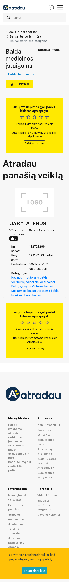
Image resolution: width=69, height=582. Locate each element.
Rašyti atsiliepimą (34, 143)
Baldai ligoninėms (21, 74)
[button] (60, 7)
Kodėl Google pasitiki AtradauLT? (47, 463)
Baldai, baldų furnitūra (25, 36)
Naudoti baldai (45, 282)
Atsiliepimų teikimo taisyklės (16, 529)
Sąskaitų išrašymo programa (44, 505)
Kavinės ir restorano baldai (29, 277)
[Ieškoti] (34, 17)
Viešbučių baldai (22, 282)
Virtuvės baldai (42, 286)
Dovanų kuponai (48, 514)
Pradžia (11, 31)
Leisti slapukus (34, 571)
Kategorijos (28, 32)
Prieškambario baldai (26, 295)
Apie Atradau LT (49, 425)
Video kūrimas (47, 495)
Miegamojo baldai (23, 291)
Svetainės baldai (47, 291)
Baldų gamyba (21, 286)
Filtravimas (20, 83)
